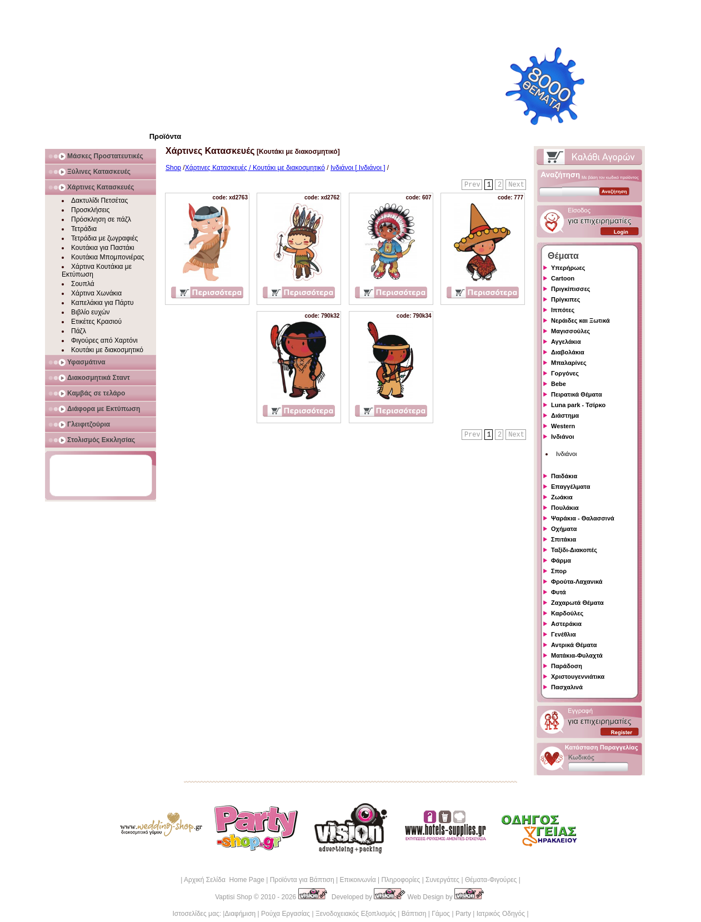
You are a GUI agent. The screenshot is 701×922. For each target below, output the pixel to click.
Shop (173, 168)
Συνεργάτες (442, 880)
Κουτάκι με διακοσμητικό (107, 350)
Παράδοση (566, 666)
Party (463, 914)
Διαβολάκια (567, 352)
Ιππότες (562, 310)
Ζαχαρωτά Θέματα (577, 602)
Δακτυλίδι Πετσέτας (99, 200)
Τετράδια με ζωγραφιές (104, 238)
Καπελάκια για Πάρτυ (102, 303)
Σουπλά (82, 284)
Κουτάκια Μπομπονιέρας (107, 257)
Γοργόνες (565, 373)
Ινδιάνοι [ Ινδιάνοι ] (358, 168)
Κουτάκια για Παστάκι (102, 248)
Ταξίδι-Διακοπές (574, 550)
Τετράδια (84, 229)
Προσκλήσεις (90, 210)
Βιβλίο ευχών (90, 312)
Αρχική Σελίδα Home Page (224, 880)
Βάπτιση (414, 914)
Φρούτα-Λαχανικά (577, 581)
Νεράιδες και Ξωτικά (580, 320)
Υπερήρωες (568, 267)
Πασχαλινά (567, 687)
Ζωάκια (562, 497)
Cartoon (562, 278)
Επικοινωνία (357, 880)
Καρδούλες (567, 613)
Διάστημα (565, 415)
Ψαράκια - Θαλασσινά (582, 518)
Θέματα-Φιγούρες (491, 880)
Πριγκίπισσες (570, 288)
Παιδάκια (564, 476)
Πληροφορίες (400, 880)
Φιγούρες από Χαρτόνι (104, 340)
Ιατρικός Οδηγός (501, 914)
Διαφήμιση (240, 914)
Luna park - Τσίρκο (578, 405)
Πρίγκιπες (565, 299)
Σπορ (559, 571)
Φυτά (558, 592)
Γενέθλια (563, 634)
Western (563, 426)
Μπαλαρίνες (569, 362)
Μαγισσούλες (570, 331)
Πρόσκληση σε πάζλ (101, 219)
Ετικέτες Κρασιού (96, 321)
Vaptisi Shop (233, 897)
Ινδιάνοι (562, 436)
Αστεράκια (566, 623)
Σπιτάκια (563, 539)
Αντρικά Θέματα (574, 645)
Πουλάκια (565, 507)
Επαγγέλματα (570, 486)
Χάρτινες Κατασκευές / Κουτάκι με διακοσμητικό (255, 168)
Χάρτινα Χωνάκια (96, 293)
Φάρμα (561, 560)
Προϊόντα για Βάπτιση (302, 880)
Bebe (558, 383)
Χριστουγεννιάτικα (577, 676)
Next (516, 185)
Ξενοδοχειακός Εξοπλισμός (356, 914)
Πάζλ (78, 331)
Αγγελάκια (566, 341)
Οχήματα (564, 528)
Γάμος (441, 914)
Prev (472, 185)
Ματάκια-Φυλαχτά (577, 655)
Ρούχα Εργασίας (285, 914)
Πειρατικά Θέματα (576, 394)
